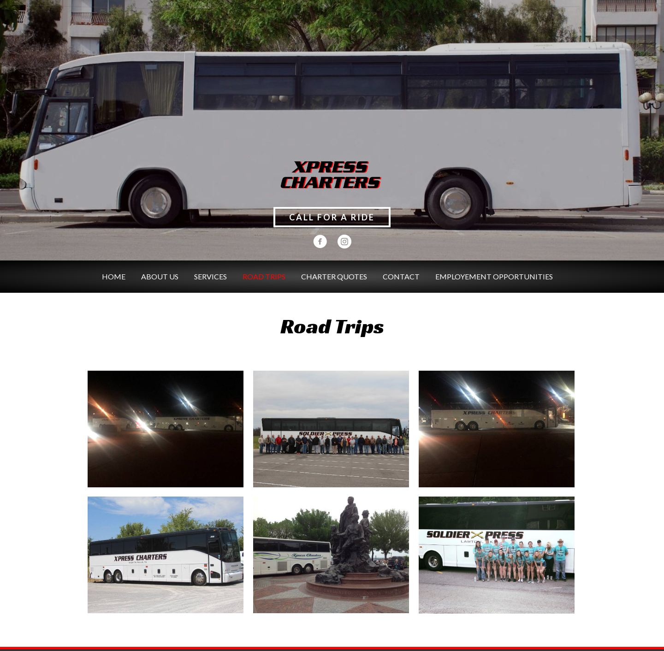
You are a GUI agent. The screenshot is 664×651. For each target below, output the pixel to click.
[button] (332, 217)
